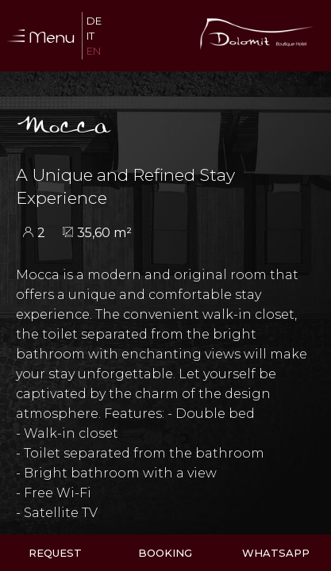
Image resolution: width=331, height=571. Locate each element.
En (94, 50)
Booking (165, 552)
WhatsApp (276, 552)
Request (55, 552)
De (94, 20)
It (90, 35)
